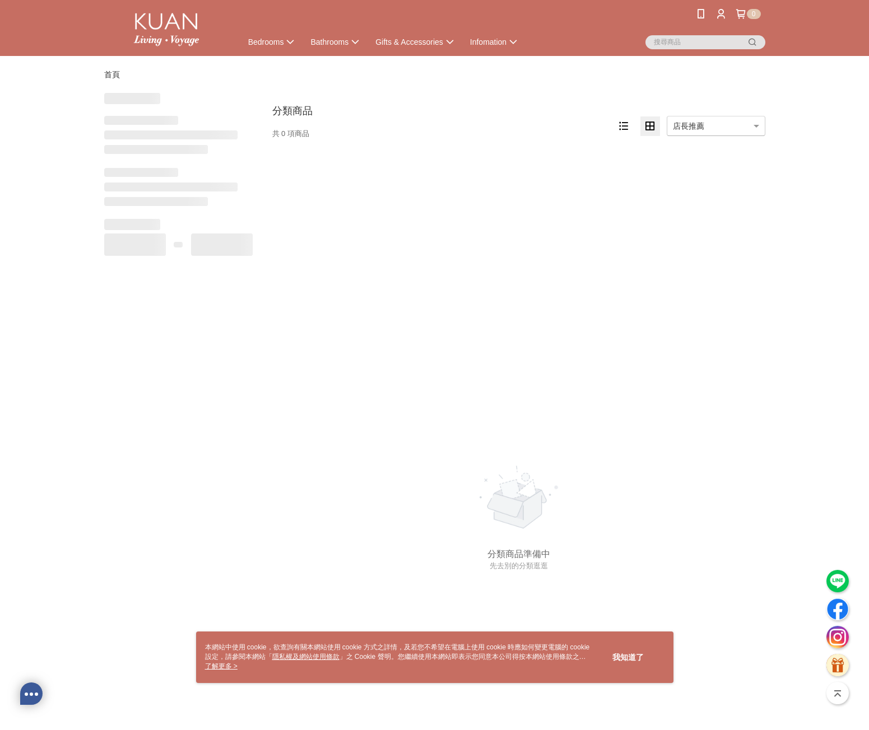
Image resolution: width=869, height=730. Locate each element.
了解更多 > (221, 666)
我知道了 (628, 657)
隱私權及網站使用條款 (306, 657)
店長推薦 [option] (688, 125)
